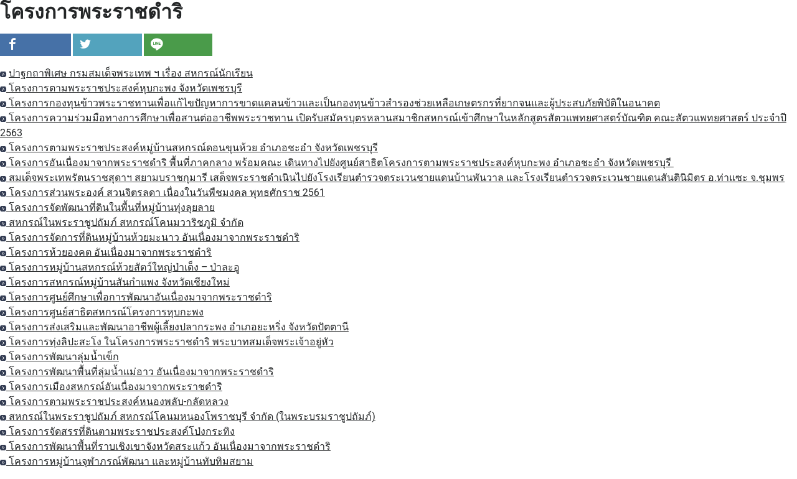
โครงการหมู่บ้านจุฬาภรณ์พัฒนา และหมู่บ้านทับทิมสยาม (126, 461)
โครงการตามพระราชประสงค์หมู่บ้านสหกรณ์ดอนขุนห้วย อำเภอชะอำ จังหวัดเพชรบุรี (189, 148)
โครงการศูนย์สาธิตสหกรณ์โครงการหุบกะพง (102, 312)
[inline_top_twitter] (107, 45)
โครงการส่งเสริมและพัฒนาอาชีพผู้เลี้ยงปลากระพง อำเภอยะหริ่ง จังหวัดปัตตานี (174, 327)
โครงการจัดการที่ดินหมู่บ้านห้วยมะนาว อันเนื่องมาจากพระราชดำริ (149, 237)
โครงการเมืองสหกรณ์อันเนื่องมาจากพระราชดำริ (111, 387)
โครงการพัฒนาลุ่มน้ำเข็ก (59, 357)
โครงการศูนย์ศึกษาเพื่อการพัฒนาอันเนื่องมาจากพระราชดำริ (136, 297)
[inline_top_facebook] (35, 45)
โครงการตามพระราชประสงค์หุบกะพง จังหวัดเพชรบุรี (121, 88)
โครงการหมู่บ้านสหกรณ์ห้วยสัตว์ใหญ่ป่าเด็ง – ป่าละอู (120, 267)
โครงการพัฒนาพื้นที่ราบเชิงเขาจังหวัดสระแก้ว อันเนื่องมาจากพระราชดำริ (165, 446)
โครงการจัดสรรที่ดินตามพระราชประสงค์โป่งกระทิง (117, 431)
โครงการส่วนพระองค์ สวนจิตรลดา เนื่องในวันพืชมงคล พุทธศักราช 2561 (162, 192)
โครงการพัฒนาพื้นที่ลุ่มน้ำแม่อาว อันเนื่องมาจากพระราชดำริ (137, 372)
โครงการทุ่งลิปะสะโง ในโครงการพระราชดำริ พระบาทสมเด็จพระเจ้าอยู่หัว (167, 342)
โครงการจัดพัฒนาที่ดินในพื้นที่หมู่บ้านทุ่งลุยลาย (107, 207)
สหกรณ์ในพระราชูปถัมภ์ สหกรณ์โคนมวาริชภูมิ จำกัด (121, 222)
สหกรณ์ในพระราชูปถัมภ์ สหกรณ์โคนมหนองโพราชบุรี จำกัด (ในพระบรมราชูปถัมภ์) (187, 416)
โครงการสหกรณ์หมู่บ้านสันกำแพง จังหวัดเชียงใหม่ (115, 282)
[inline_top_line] (178, 45)
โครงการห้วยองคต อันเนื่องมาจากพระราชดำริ (106, 252)
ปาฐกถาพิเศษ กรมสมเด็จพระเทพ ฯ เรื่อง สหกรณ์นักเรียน (131, 73)
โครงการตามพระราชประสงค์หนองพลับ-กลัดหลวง (114, 401)
